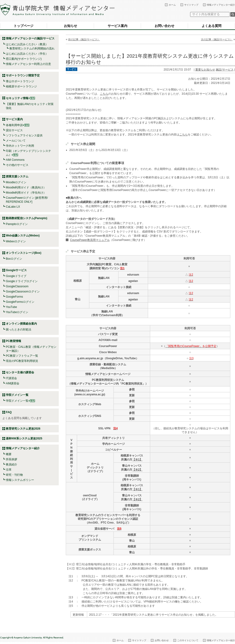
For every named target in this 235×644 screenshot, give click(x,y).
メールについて (16, 140)
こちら (104, 93)
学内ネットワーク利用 (20, 145)
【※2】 (137, 469)
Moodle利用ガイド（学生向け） (26, 192)
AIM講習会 (12, 383)
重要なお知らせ (205, 69)
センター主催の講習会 (20, 372)
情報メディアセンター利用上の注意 (28, 64)
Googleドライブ (16, 276)
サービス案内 (117, 26)
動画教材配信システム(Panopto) (26, 218)
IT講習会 (11, 378)
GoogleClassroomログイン (23, 291)
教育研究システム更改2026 (23, 428)
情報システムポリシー (20, 480)
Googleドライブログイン (22, 281)
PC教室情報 (13, 341)
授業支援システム (17, 176)
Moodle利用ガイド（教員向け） (26, 187)
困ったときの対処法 (18, 329)
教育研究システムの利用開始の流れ (32, 48)
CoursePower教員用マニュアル (90, 240)
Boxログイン (14, 258)
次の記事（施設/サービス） (217, 39)
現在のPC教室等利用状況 (22, 361)
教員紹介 (11, 464)
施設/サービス (224, 69)
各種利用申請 (14, 125)
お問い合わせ (164, 26)
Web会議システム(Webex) (23, 235)
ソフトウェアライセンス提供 (24, 135)
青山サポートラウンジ (20, 81)
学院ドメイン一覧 (20, 400)
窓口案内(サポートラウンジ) (24, 58)
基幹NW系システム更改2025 (24, 438)
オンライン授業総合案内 (21, 323)
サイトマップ (191, 5)
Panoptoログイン (17, 224)
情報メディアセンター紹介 (221, 5)
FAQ (9, 412)
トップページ (23, 26)
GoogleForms (14, 296)
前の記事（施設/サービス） (84, 39)
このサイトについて (187, 640)
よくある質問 (211, 26)
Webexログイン (16, 241)
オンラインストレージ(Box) (23, 253)
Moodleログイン (16, 182)
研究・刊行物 (14, 474)
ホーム (172, 5)
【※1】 (137, 459)
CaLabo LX (13, 206)
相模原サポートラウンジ (21, 86)
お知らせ (70, 26)
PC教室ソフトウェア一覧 (22, 355)
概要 (9, 454)
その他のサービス (17, 165)
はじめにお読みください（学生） (27, 53)
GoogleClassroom (17, 286)
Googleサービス (16, 270)
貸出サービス (14, 130)
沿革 (9, 469)
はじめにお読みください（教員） (27, 44)
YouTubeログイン (17, 312)
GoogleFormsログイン (20, 301)
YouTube (11, 307)
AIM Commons (15, 159)
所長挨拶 (11, 459)
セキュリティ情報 (20, 98)
